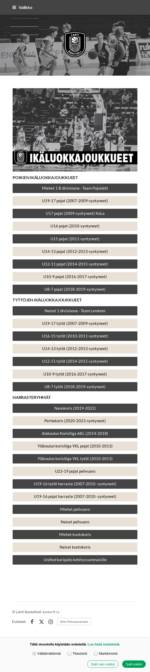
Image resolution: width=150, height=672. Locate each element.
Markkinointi (105, 653)
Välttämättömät (47, 653)
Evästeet (19, 621)
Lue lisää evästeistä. (104, 644)
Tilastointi (77, 653)
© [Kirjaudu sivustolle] (14, 612)
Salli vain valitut (103, 664)
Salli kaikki (134, 664)
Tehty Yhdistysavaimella (74, 621)
